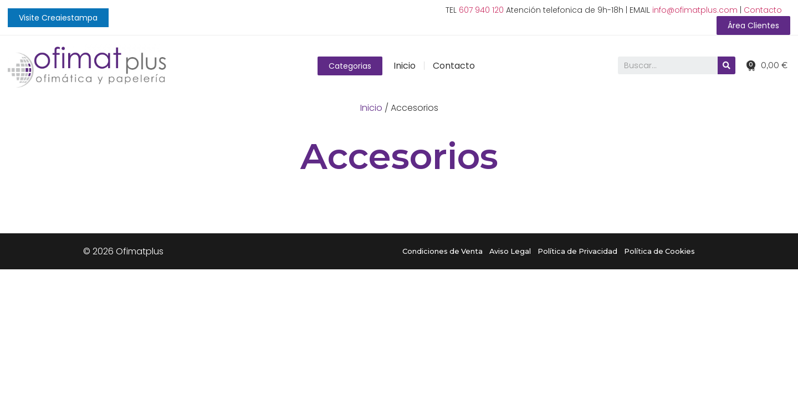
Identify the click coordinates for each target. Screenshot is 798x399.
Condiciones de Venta (442, 251)
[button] (58, 17)
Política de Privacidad (577, 251)
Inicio (404, 65)
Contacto (763, 10)
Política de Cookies (659, 251)
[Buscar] (726, 66)
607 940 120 (481, 10)
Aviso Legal (510, 251)
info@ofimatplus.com (695, 10)
